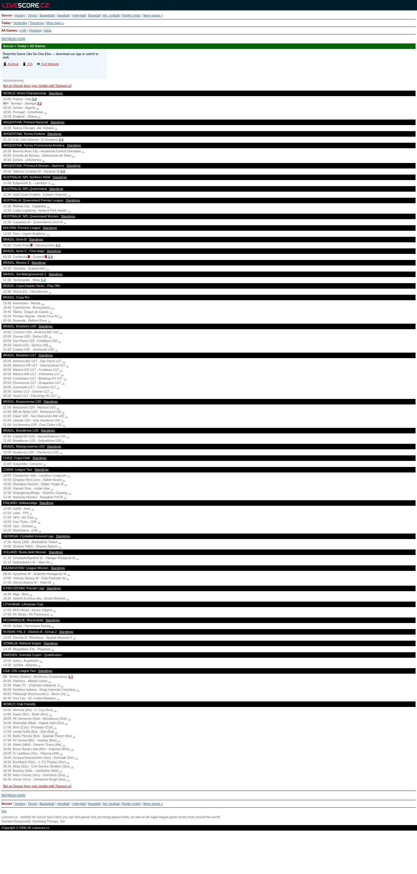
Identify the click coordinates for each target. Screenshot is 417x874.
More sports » (153, 15)
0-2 (58, 245)
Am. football (111, 15)
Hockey (20, 15)
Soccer (6, 15)
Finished (35, 30)
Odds (47, 30)
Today (6, 23)
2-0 (50, 257)
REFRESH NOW (13, 39)
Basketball (47, 15)
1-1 (70, 676)
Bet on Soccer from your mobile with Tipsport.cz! (37, 85)
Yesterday (20, 23)
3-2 (39, 103)
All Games (9, 30)
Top (4, 811)
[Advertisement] (208, 854)
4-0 (63, 171)
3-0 (34, 99)
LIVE (23, 30)
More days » (55, 23)
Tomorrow (37, 23)
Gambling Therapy (45, 821)
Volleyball (78, 15)
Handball (63, 15)
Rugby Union (131, 15)
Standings (56, 93)
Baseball (94, 15)
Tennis (32, 15)
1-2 (43, 280)
